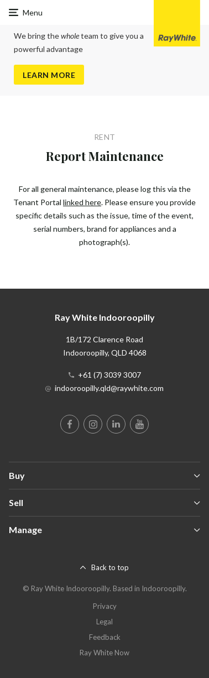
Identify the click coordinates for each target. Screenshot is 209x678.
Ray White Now (104, 652)
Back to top (110, 567)
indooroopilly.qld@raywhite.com (109, 388)
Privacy (105, 606)
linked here (82, 202)
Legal (104, 621)
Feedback (105, 637)
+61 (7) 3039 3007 (109, 374)
